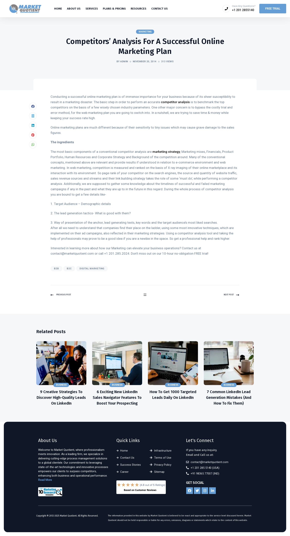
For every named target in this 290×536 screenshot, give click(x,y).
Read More (45, 480)
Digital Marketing (92, 268)
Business (61, 385)
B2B (56, 268)
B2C (69, 268)
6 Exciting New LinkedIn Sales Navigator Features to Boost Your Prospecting (117, 397)
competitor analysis (175, 102)
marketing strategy (166, 152)
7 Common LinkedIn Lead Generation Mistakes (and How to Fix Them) (228, 397)
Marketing (145, 31)
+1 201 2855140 (243, 10)
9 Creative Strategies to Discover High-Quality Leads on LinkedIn (61, 397)
